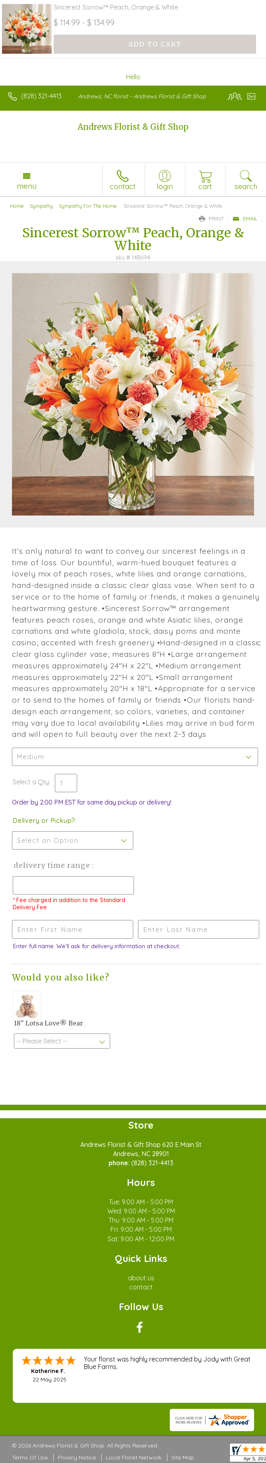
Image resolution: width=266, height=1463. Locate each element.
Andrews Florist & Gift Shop (133, 127)
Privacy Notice (77, 1457)
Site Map (182, 1457)
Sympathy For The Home (88, 206)
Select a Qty (31, 782)
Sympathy (41, 206)
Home (17, 206)
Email (245, 218)
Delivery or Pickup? (44, 820)
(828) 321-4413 (41, 96)
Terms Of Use (30, 1457)
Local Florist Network (133, 1457)
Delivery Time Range (52, 865)
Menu (27, 186)
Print (211, 218)
